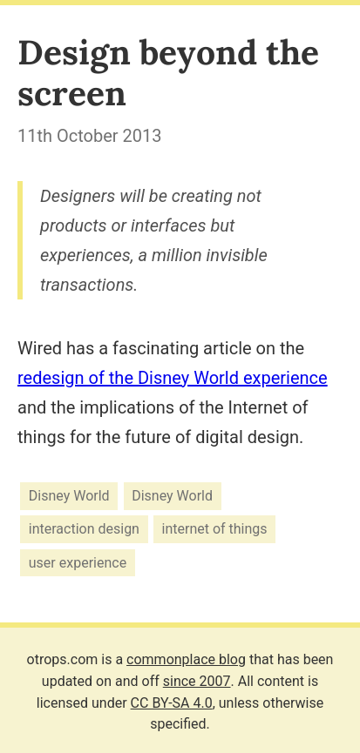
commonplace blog (186, 659)
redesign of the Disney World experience (172, 377)
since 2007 (197, 681)
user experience (77, 563)
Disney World (69, 495)
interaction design (84, 529)
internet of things (215, 529)
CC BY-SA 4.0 (172, 703)
